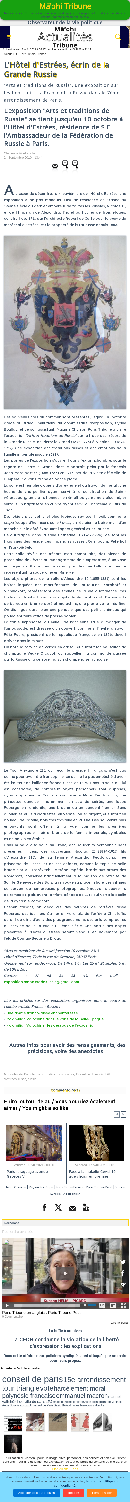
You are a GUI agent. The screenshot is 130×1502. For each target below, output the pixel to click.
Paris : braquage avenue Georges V (27, 1174)
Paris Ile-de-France (32, 54)
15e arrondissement (48, 1375)
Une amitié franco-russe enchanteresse (42, 1013)
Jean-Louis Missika (44, 1382)
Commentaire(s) (65, 1090)
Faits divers (13, 1460)
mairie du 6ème (93, 1380)
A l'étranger (92, 1193)
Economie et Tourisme (58, 1453)
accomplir (11, 1382)
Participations (56, 1467)
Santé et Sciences (58, 1460)
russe (22, 1079)
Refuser (73, 1493)
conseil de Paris (19, 1382)
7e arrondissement (50, 1074)
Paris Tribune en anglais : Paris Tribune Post (38, 1312)
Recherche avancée (16, 1231)
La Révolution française (22, 1467)
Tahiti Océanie (23, 1187)
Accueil (9, 54)
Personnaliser (102, 1493)
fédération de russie (90, 1074)
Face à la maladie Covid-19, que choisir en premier (95, 1174)
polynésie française (15, 1379)
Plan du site (60, 1444)
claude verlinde (118, 1380)
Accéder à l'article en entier (17, 1366)
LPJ (85, 1380)
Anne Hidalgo (108, 1380)
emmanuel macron (42, 1379)
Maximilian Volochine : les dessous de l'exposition (50, 1025)
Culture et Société (95, 1453)
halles (36, 1382)
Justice (34, 1460)
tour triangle (74, 1375)
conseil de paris (17, 1374)
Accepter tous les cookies (36, 1493)
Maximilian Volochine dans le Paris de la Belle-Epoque (55, 1019)
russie (32, 1079)
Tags (74, 1444)
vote (87, 1375)
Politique (29, 1453)
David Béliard (29, 1382)
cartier (69, 1074)
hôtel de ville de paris (75, 1380)
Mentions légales (85, 1467)
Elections (85, 1460)
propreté (101, 1380)
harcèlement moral (104, 1375)
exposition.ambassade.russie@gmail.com (41, 981)
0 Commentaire (11, 1315)
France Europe (65, 1193)
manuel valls (61, 1380)
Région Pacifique (55, 1187)
